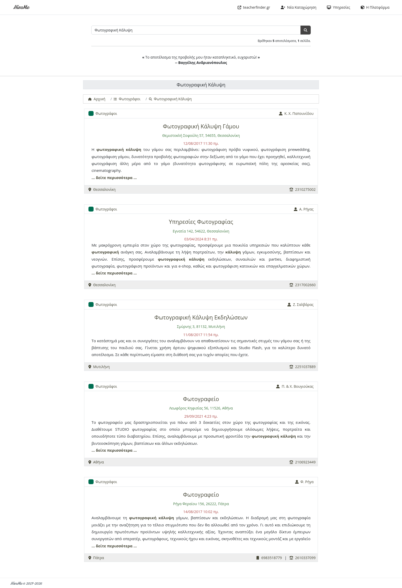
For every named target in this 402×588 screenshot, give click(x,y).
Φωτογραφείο (201, 399)
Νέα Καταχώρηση (299, 7)
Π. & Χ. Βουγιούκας (295, 386)
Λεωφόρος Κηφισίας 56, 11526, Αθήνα (201, 408)
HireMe (21, 7)
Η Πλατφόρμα (375, 7)
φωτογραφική (110, 149)
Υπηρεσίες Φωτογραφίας (201, 221)
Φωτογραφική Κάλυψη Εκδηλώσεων (200, 317)
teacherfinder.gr (254, 7)
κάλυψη (133, 149)
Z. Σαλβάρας (300, 304)
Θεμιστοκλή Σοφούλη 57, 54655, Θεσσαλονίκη (201, 135)
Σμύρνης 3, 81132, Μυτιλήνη (201, 326)
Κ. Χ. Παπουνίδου (296, 113)
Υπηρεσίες (338, 7)
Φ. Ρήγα (304, 481)
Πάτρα (96, 557)
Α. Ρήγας (304, 209)
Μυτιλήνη (99, 366)
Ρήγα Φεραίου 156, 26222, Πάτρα (201, 503)
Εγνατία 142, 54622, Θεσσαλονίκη (201, 231)
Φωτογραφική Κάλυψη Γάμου (201, 126)
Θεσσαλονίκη (102, 189)
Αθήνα (96, 462)
